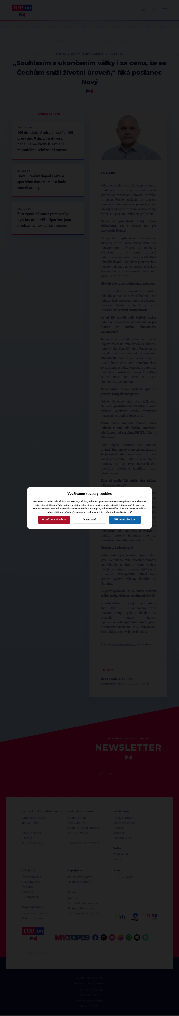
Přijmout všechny (124, 519)
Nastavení (89, 519)
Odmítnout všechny (54, 519)
